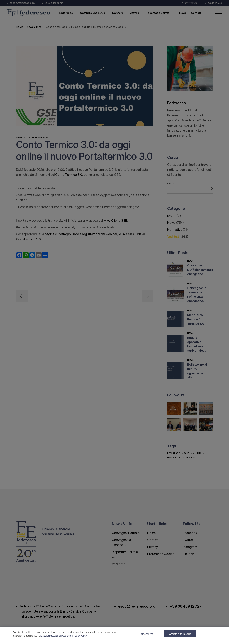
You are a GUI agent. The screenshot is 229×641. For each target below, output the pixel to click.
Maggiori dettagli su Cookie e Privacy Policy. (63, 635)
